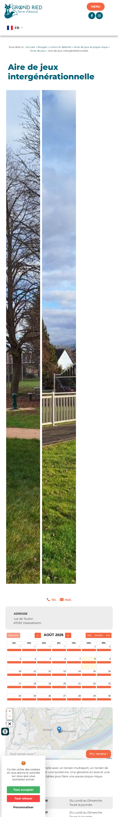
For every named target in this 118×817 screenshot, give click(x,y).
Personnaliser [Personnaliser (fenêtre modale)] (23, 807)
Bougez (42, 47)
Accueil (30, 47)
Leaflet (109, 758)
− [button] (9, 716)
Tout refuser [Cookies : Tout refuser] (23, 798)
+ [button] (9, 711)
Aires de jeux (38, 50)
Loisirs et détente (60, 47)
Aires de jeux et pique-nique (91, 47)
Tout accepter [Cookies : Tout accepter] (23, 789)
